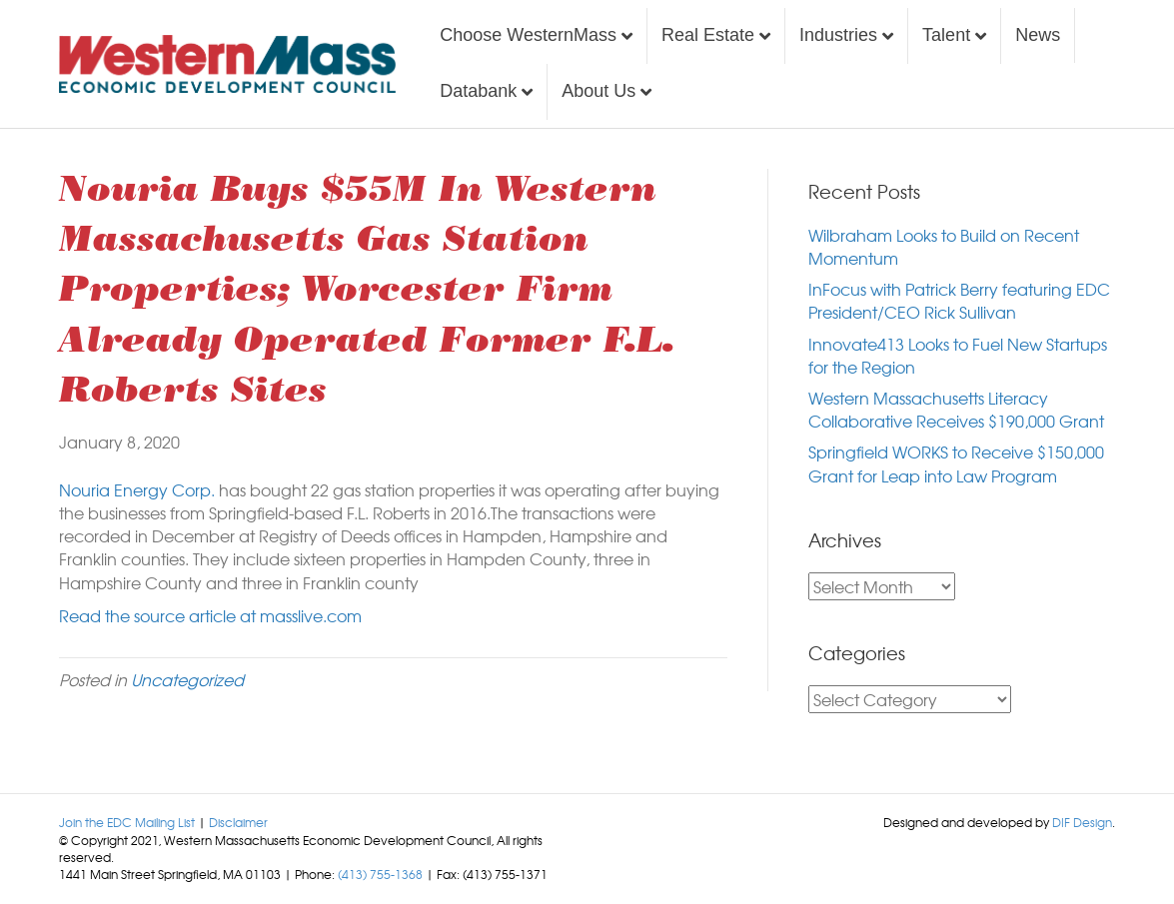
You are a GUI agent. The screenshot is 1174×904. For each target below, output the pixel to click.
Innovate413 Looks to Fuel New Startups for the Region (957, 355)
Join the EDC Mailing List (127, 822)
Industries (838, 35)
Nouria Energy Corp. (137, 489)
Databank (478, 91)
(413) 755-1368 (380, 874)
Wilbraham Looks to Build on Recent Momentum (943, 246)
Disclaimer (238, 822)
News (1037, 35)
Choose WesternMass (528, 35)
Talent (946, 35)
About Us (598, 91)
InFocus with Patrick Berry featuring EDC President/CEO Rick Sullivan (959, 300)
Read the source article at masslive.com (210, 615)
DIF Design (1082, 822)
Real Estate (707, 35)
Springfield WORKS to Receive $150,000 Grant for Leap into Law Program (956, 463)
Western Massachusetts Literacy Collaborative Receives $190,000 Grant (956, 409)
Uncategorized (187, 679)
